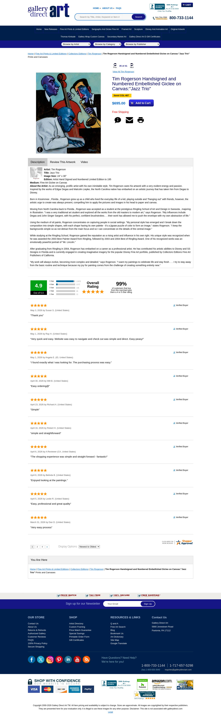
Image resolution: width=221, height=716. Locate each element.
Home (96, 8)
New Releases (50, 29)
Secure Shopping (36, 646)
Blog (113, 630)
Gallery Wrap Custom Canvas (91, 37)
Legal (110, 712)
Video (84, 162)
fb (31, 659)
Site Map (115, 640)
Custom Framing (77, 627)
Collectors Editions (77, 53)
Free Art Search (118, 627)
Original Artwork (178, 29)
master (47, 689)
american (74, 689)
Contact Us (33, 623)
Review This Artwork (63, 162)
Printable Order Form (79, 637)
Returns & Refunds (37, 630)
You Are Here (39, 559)
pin (59, 659)
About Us (107, 8)
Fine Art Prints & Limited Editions (74, 29)
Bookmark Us (117, 633)
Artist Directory (76, 623)
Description (38, 162)
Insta (50, 659)
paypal (88, 689)
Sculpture (138, 29)
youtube (77, 659)
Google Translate (119, 643)
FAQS (31, 640)
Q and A (114, 623)
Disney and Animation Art (156, 29)
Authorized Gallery (37, 633)
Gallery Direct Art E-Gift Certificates (144, 37)
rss (86, 659)
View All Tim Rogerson (123, 71)
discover (61, 689)
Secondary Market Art (116, 37)
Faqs (118, 8)
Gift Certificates (76, 640)
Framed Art (126, 29)
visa (34, 689)
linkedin (68, 659)
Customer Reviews (37, 637)
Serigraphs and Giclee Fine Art (105, 29)
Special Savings (77, 633)
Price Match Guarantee (80, 630)
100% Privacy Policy (37, 643)
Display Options (68, 546)
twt (40, 659)
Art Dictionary (117, 637)
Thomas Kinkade (68, 37)
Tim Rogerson (94, 53)
